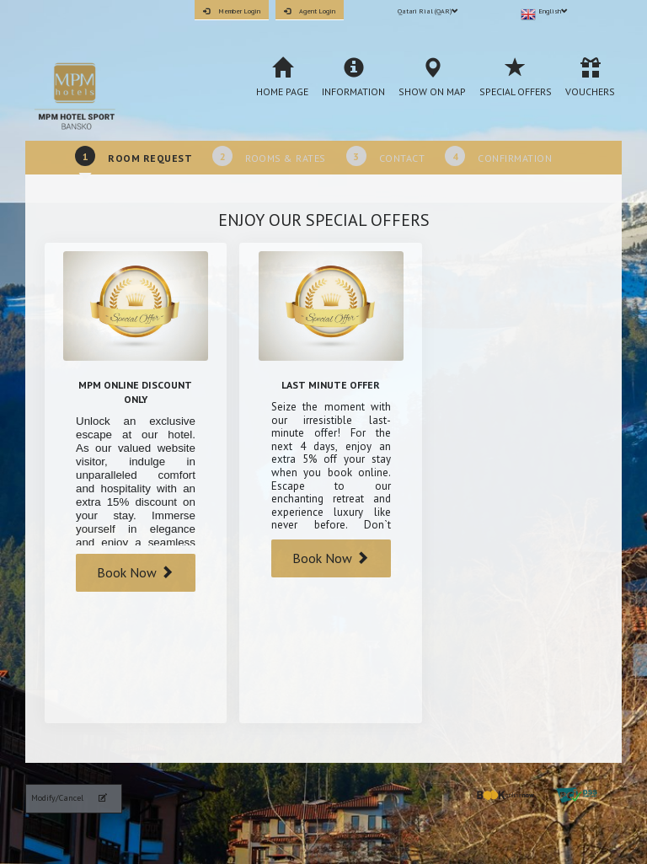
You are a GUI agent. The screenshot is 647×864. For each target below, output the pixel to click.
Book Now (135, 572)
